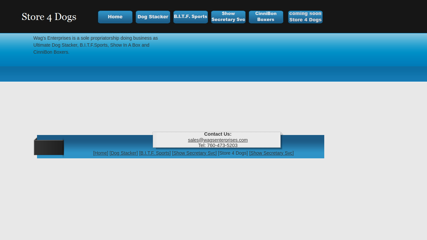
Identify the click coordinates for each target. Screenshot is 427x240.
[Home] (100, 153)
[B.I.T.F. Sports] (155, 153)
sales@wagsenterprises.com (218, 140)
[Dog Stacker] (123, 153)
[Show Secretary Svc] (194, 153)
